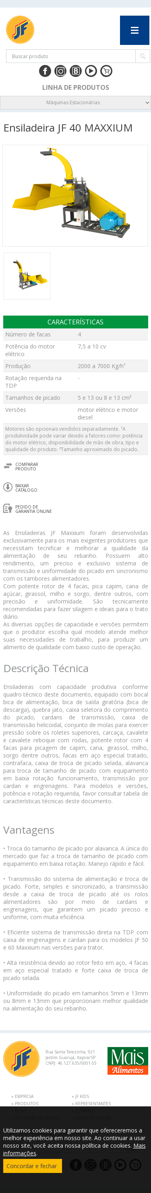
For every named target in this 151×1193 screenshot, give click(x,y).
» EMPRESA (22, 1096)
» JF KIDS (80, 1096)
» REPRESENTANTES (91, 1103)
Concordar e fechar (31, 1166)
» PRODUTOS (24, 1103)
